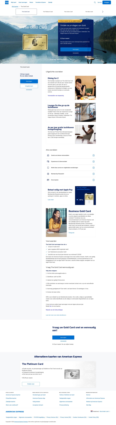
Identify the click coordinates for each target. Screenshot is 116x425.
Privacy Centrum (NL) (52, 417)
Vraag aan (71, 232)
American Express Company (21, 421)
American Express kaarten (13, 395)
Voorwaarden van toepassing (56, 95)
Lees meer (51, 199)
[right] (102, 12)
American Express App (39, 398)
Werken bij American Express (94, 401)
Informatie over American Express (95, 398)
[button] (58, 62)
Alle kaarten (15, 6)
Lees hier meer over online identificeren (56, 315)
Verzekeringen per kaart (39, 395)
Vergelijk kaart (29, 96)
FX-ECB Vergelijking (39, 417)
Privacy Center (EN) (65, 417)
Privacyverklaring (64, 405)
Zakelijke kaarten (10, 401)
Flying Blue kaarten (11, 398)
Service (100, 2)
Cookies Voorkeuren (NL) (80, 417)
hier (50, 306)
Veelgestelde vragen (65, 398)
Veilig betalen (36, 401)
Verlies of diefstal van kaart (67, 395)
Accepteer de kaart (38, 405)
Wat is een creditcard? (12, 405)
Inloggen (106, 2)
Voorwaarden (76, 52)
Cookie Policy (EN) (94, 417)
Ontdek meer (30, 384)
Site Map (88, 405)
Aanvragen (76, 49)
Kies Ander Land (105, 411)
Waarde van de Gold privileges (54, 310)
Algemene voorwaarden (66, 401)
